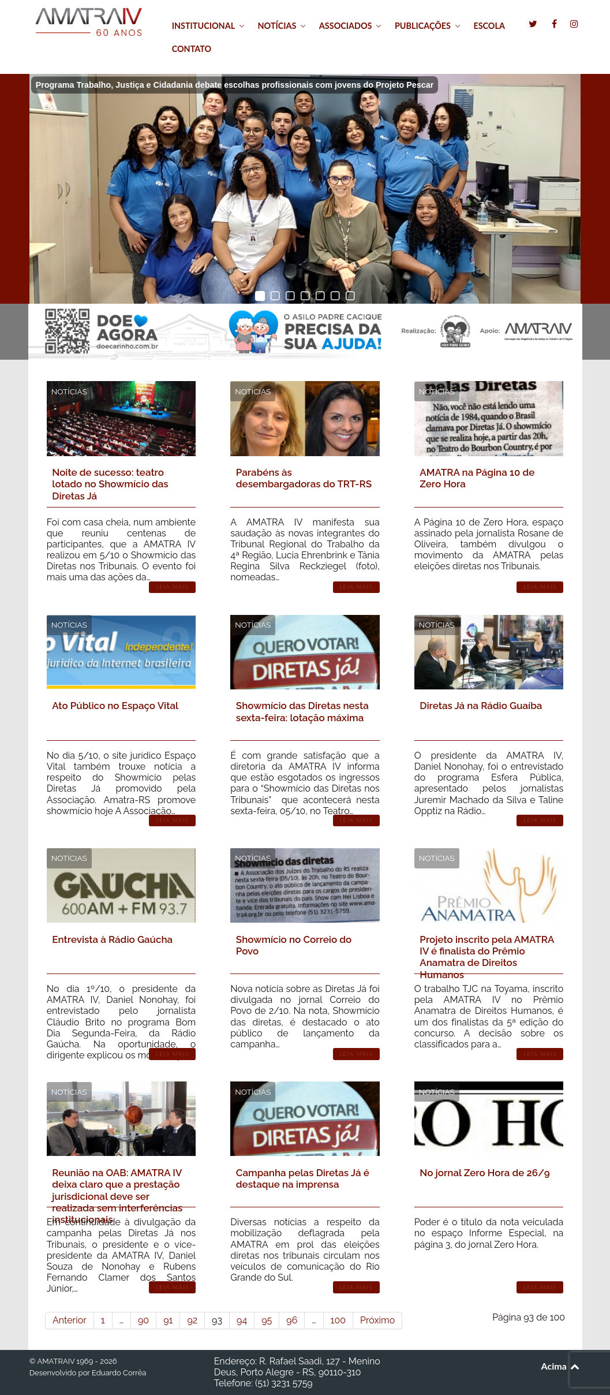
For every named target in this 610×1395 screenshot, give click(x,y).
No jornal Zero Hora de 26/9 (484, 1172)
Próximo (377, 1320)
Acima (561, 1365)
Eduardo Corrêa (119, 1372)
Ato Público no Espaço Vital (115, 705)
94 (242, 1320)
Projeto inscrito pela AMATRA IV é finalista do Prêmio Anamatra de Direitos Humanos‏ (487, 957)
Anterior (70, 1320)
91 (168, 1320)
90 (143, 1320)
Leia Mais (172, 587)
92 (192, 1320)
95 (266, 1320)
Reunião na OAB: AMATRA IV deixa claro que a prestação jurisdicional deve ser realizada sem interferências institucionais (117, 1196)
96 (291, 1320)
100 (338, 1320)
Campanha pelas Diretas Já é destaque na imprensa (302, 1178)
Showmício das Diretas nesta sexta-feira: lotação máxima (302, 711)
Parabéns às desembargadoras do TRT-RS (304, 478)
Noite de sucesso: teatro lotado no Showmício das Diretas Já (110, 484)
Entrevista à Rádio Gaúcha (112, 939)
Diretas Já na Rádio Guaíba (481, 705)
